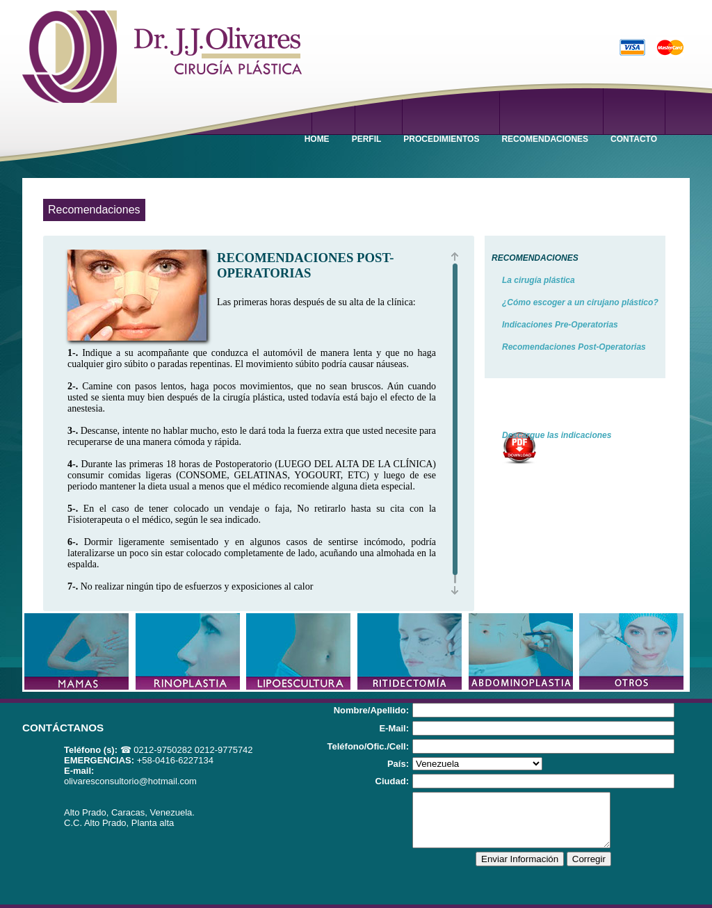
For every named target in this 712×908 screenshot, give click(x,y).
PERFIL (367, 139)
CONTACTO (633, 139)
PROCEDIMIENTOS (441, 139)
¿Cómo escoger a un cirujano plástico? (580, 302)
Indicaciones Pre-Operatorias (560, 325)
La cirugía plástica (538, 280)
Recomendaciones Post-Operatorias (574, 347)
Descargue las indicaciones (556, 435)
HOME (317, 139)
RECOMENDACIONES (544, 139)
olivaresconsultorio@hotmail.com (130, 781)
